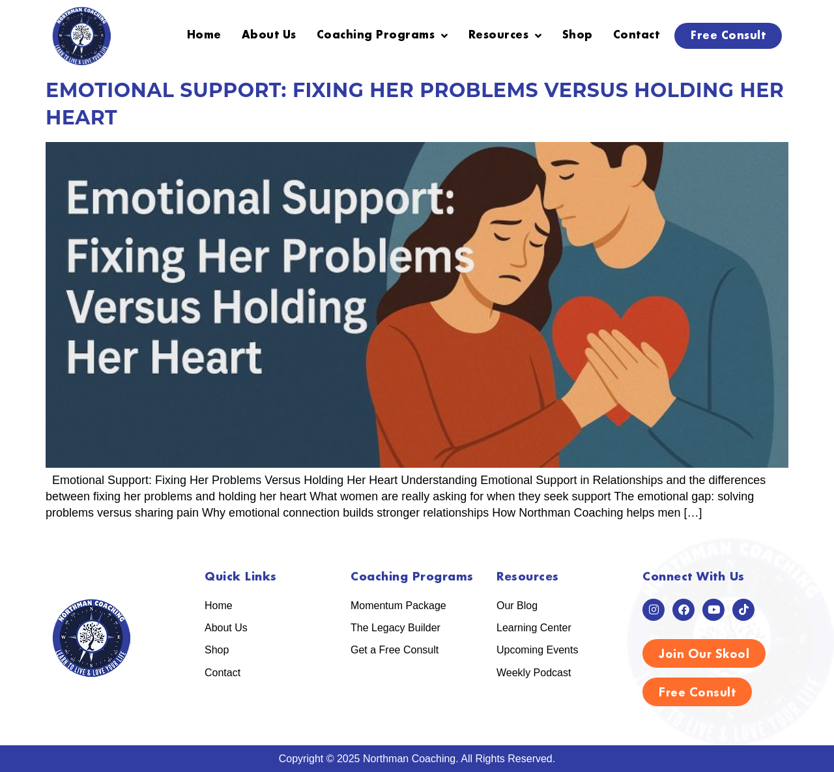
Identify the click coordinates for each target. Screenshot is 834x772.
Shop (577, 35)
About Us (269, 35)
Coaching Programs (382, 36)
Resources (505, 36)
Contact (636, 35)
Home (204, 35)
